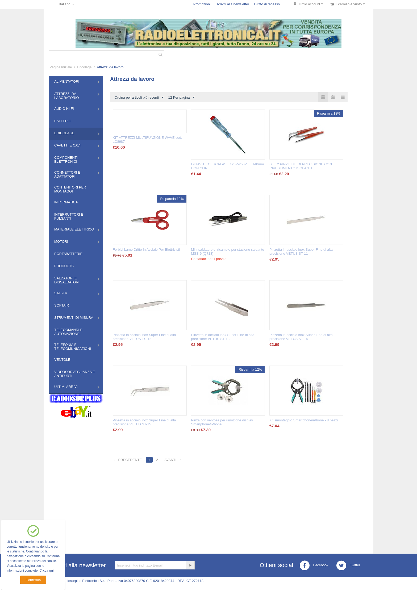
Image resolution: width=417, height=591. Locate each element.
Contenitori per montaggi (70, 189)
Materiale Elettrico (74, 229)
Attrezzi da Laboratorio (66, 96)
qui (51, 570)
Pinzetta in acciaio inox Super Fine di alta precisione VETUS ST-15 (144, 422)
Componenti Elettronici (66, 160)
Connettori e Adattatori (67, 174)
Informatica (66, 202)
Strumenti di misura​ (73, 318)
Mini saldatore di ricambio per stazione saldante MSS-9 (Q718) (227, 251)
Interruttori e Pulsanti (68, 216)
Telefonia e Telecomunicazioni (72, 347)
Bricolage (84, 67)
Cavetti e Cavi (67, 145)
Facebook (313, 565)
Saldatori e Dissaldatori (66, 280)
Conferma (33, 580)
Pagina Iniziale (60, 67)
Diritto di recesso (267, 4)
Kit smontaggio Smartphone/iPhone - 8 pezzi (303, 420)
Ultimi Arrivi (66, 387)
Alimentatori (66, 81)
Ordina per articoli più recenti (139, 97)
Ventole (62, 360)
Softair (61, 305)
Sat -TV (60, 293)
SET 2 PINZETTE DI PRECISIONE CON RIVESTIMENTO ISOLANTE (300, 166)
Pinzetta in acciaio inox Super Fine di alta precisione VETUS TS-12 (144, 337)
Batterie (62, 121)
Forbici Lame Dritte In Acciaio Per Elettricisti (146, 250)
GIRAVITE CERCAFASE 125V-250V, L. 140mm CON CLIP (227, 166)
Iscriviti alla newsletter (232, 4)
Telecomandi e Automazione (68, 332)
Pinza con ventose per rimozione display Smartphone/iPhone (222, 422)
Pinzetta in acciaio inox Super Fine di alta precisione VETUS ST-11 (301, 251)
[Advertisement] (208, 505)
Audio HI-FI (64, 109)
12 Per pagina (181, 97)
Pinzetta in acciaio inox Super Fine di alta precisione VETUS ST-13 (222, 337)
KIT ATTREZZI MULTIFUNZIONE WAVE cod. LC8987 (147, 140)
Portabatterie (68, 254)
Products (64, 266)
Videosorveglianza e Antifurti (74, 374)
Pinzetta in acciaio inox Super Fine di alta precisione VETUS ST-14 (301, 337)
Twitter (348, 565)
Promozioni (202, 4)
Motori (61, 242)
